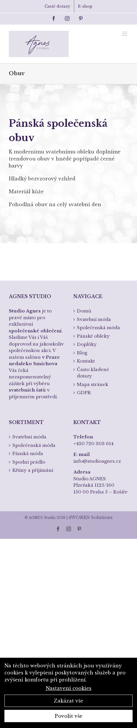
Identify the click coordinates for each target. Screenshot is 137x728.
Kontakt (86, 361)
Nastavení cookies (69, 688)
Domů (84, 311)
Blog (82, 353)
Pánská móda (27, 453)
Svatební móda (94, 319)
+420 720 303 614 (93, 443)
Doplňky (87, 344)
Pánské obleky (93, 336)
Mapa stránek (92, 384)
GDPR (84, 392)
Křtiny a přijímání (32, 470)
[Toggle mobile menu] (125, 34)
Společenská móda (98, 327)
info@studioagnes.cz (97, 461)
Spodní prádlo (28, 462)
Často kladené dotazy (93, 373)
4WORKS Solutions (90, 517)
